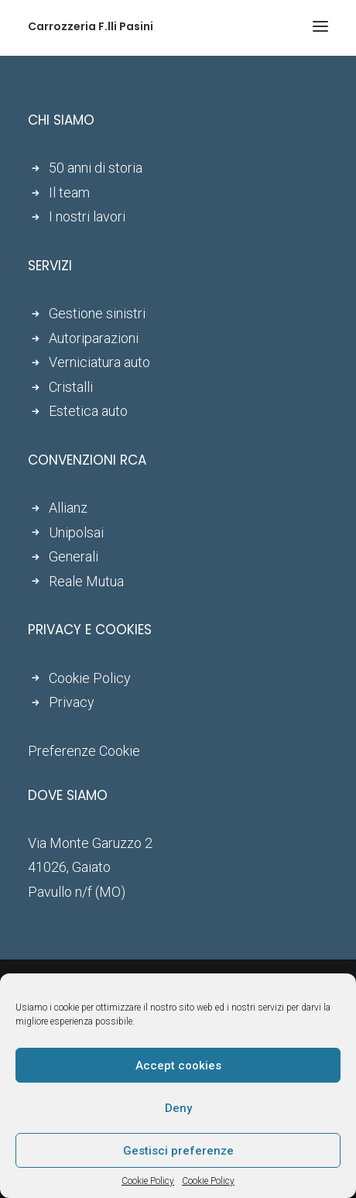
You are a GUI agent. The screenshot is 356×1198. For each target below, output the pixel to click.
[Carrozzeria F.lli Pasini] (90, 26)
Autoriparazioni (94, 338)
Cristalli (71, 387)
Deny (178, 1108)
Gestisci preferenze (178, 1151)
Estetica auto (88, 411)
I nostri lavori (87, 216)
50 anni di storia (95, 168)
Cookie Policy (148, 1181)
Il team (69, 192)
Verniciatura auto (99, 362)
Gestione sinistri (97, 313)
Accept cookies (178, 1066)
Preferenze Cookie (84, 751)
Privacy (71, 702)
